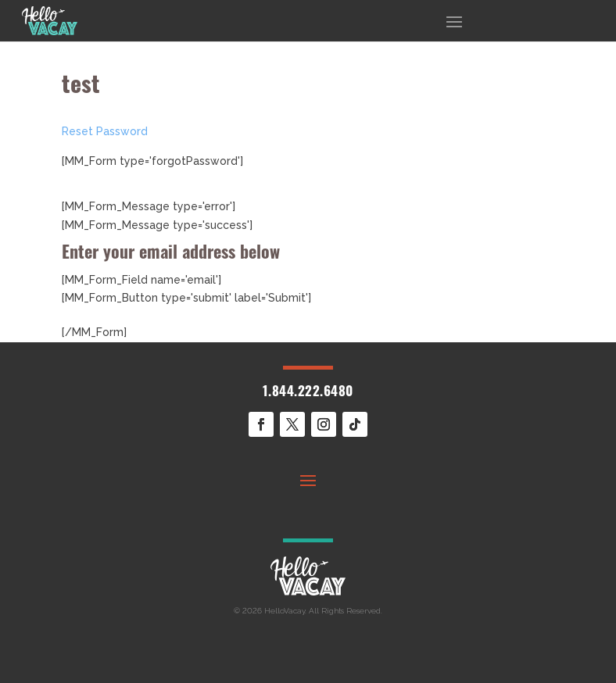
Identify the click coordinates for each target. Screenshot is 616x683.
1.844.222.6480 (308, 392)
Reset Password (105, 131)
